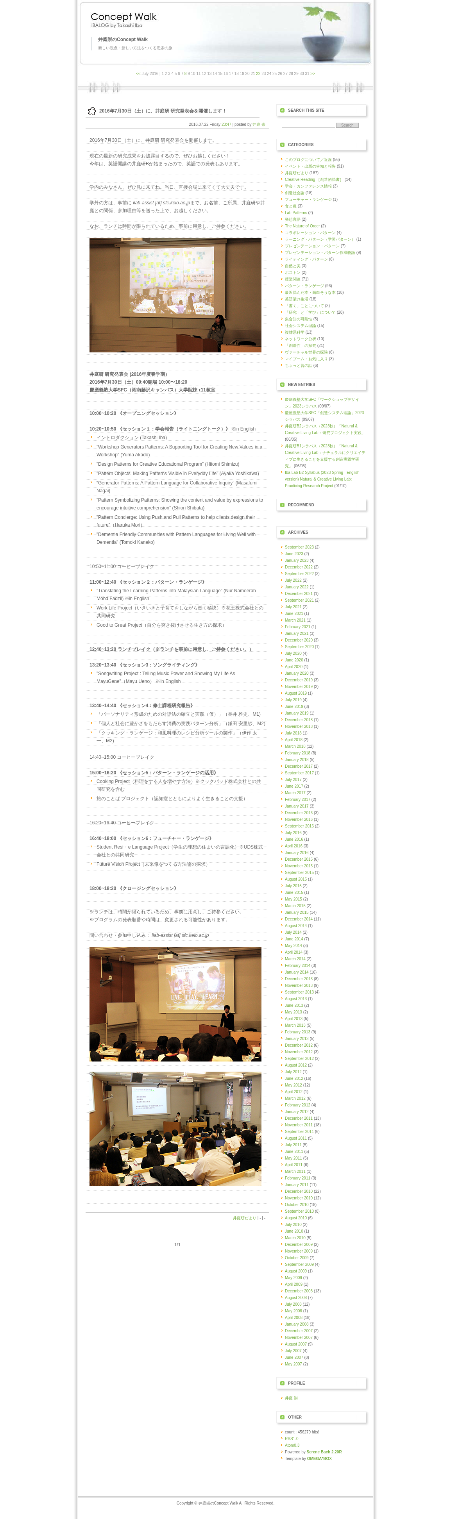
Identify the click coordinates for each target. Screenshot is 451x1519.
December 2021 (299, 594)
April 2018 (293, 740)
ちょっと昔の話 (298, 365)
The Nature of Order (302, 226)
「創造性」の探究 (300, 345)
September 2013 (299, 992)
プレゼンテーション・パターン (312, 246)
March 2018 (295, 746)
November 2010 (299, 1198)
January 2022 (297, 587)
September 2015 (299, 872)
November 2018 (299, 726)
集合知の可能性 (298, 319)
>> (312, 73)
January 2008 (297, 1324)
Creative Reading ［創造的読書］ (314, 179)
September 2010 (299, 1211)
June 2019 (294, 706)
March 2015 (295, 906)
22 (258, 73)
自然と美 (293, 266)
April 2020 (293, 667)
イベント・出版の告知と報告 (310, 166)
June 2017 (294, 786)
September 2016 (299, 826)
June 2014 (294, 939)
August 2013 (296, 999)
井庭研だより (244, 1218)
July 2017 (293, 779)
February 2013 (297, 1032)
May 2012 (293, 1085)
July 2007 (293, 1351)
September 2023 (299, 547)
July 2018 (293, 733)
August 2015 (296, 879)
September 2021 (299, 600)
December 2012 (299, 1045)
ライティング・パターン (306, 259)
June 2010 (294, 1231)
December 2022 (299, 567)
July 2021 (293, 607)
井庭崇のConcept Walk (123, 39)
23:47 (226, 124)
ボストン (293, 272)
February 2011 (297, 1178)
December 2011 (299, 1118)
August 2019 (296, 693)
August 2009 (296, 1271)
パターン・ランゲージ (304, 286)
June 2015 (294, 892)
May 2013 (293, 1012)
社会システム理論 (300, 325)
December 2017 (299, 766)
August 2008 (296, 1298)
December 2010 (299, 1191)
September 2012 (299, 1058)
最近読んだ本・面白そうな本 (310, 292)
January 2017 (297, 806)
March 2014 (295, 959)
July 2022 (293, 580)
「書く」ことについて (304, 306)
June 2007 (294, 1357)
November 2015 (299, 866)
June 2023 (294, 554)
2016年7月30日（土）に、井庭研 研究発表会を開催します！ (163, 111)
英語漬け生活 (296, 299)
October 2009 (297, 1258)
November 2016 (299, 819)
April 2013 (293, 1019)
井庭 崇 (258, 124)
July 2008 (293, 1304)
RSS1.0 (291, 1439)
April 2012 (293, 1092)
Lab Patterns (296, 213)
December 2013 (299, 979)
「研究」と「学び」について (310, 312)
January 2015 (297, 912)
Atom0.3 (292, 1445)
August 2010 (296, 1218)
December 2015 (299, 859)
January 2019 (297, 713)
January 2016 (297, 853)
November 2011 (299, 1125)
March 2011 (295, 1171)
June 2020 (294, 660)
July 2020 (293, 653)
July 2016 (293, 833)
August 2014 (296, 926)
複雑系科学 (294, 332)
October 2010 (297, 1205)
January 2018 (297, 760)
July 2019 (293, 700)
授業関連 (293, 279)
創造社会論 (294, 193)
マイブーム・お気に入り (306, 359)
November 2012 (299, 1052)
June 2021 (294, 613)
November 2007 (299, 1337)
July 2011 (293, 1145)
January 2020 (297, 673)
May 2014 (293, 946)
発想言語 (293, 219)
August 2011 (296, 1138)
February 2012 (297, 1105)
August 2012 (296, 1065)
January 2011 (297, 1185)
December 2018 (299, 720)
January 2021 (297, 633)
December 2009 (299, 1244)
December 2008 (299, 1291)
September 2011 (299, 1131)
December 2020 (299, 640)
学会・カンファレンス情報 (308, 186)
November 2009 (299, 1251)
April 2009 (293, 1284)
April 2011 (293, 1165)
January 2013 (297, 1038)
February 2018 (297, 753)
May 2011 (293, 1158)
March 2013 (295, 1025)
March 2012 (295, 1098)
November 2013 (299, 985)
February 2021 (297, 627)
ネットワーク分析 (300, 339)
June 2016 (294, 839)
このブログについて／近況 (308, 159)
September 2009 (299, 1264)
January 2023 (297, 560)
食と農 (291, 206)
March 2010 (295, 1238)
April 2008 (293, 1317)
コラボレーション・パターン (310, 233)
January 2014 (297, 972)
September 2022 (299, 574)
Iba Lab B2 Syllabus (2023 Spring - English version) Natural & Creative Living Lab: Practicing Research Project (322, 479)
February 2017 (297, 799)
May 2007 (293, 1364)
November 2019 (299, 686)
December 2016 (299, 813)
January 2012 (297, 1112)
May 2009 (293, 1278)
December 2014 (299, 919)
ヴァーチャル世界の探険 (306, 352)
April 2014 (293, 952)
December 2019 (299, 680)
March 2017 (295, 793)
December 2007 (299, 1331)
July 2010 (293, 1224)
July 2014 (293, 932)
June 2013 (294, 1005)
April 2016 (293, 846)
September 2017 (299, 773)
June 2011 (294, 1151)
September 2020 (299, 647)
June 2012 (294, 1078)
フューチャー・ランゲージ (308, 199)
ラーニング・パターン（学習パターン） (320, 239)
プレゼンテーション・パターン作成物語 (320, 252)
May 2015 (293, 899)
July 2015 (293, 886)
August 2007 (296, 1344)
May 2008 (293, 1311)
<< (138, 73)
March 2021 (295, 620)
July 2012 (293, 1072)
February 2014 (297, 965)
